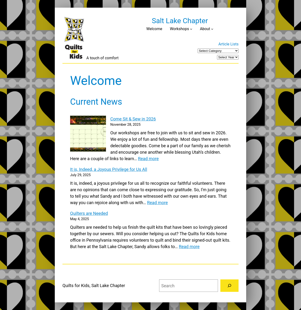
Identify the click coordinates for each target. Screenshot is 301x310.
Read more (148, 158)
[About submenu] (212, 29)
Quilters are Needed (89, 213)
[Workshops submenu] (191, 29)
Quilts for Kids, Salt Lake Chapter (93, 285)
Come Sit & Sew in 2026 (133, 118)
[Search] (229, 285)
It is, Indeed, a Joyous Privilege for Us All (108, 169)
